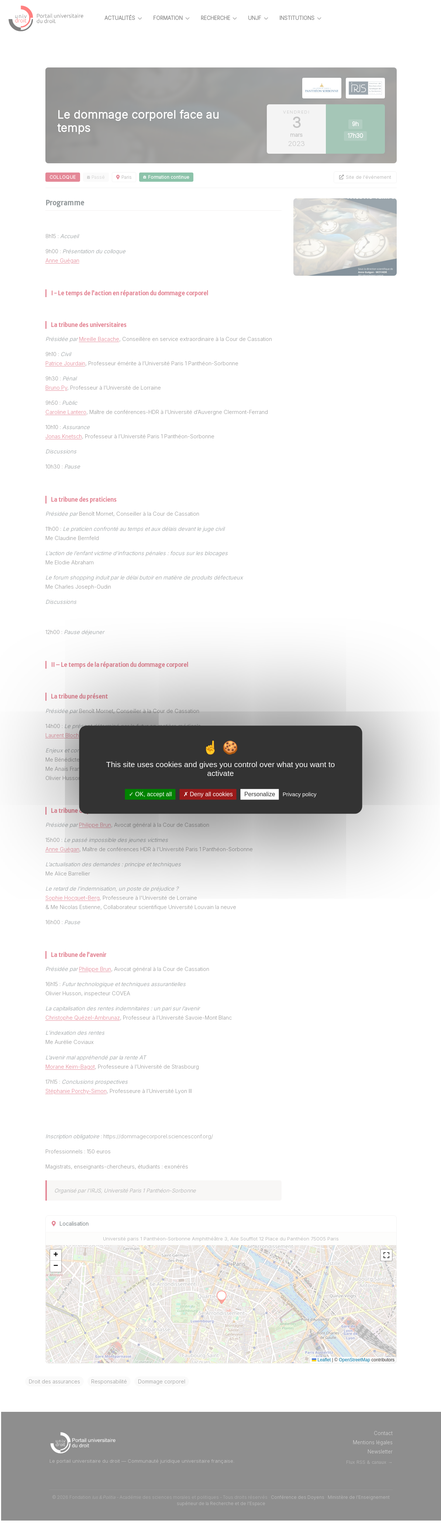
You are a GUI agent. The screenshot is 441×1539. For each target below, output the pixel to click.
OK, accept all (150, 794)
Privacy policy (300, 794)
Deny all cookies (208, 794)
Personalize (259, 794)
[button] (80, 1273)
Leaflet (321, 1378)
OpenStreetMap (354, 1378)
